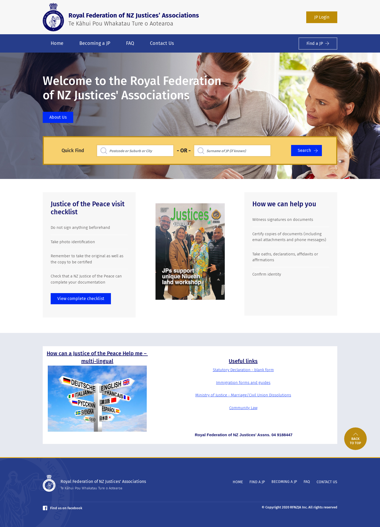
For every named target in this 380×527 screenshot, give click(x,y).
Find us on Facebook (62, 508)
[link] (355, 438)
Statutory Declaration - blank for (241, 369)
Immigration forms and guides (243, 382)
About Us (58, 117)
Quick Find (73, 150)
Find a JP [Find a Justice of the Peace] (317, 43)
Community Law (243, 407)
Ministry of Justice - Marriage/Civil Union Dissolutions (243, 395)
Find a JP (257, 482)
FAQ (130, 43)
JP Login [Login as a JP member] (321, 17)
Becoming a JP (94, 43)
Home (57, 43)
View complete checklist (80, 298)
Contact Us (162, 43)
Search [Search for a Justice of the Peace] (308, 150)
